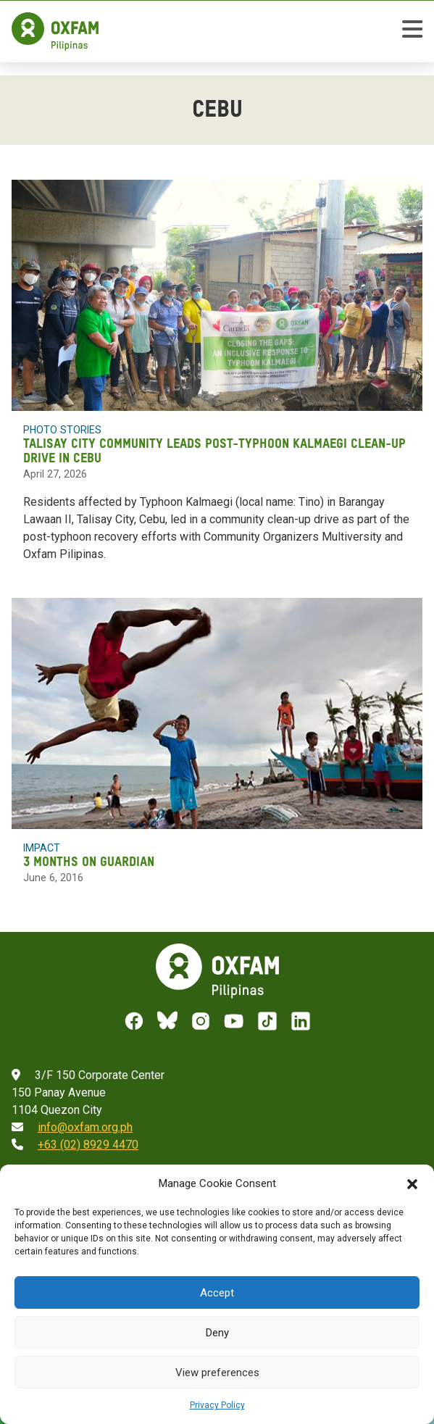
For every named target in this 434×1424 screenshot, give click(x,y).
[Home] (55, 31)
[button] (412, 1183)
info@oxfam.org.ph (85, 1127)
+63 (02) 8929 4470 (88, 1145)
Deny (217, 1332)
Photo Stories (62, 430)
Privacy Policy (217, 1405)
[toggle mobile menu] (412, 31)
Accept (217, 1292)
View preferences (217, 1372)
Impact (41, 848)
